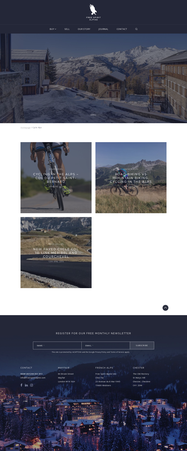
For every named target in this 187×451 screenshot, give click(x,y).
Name (41, 345)
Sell (67, 29)
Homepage (25, 127)
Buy (52, 29)
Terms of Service (117, 352)
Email (89, 345)
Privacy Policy (100, 352)
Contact (122, 29)
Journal (103, 29)
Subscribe (142, 345)
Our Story (84, 29)
